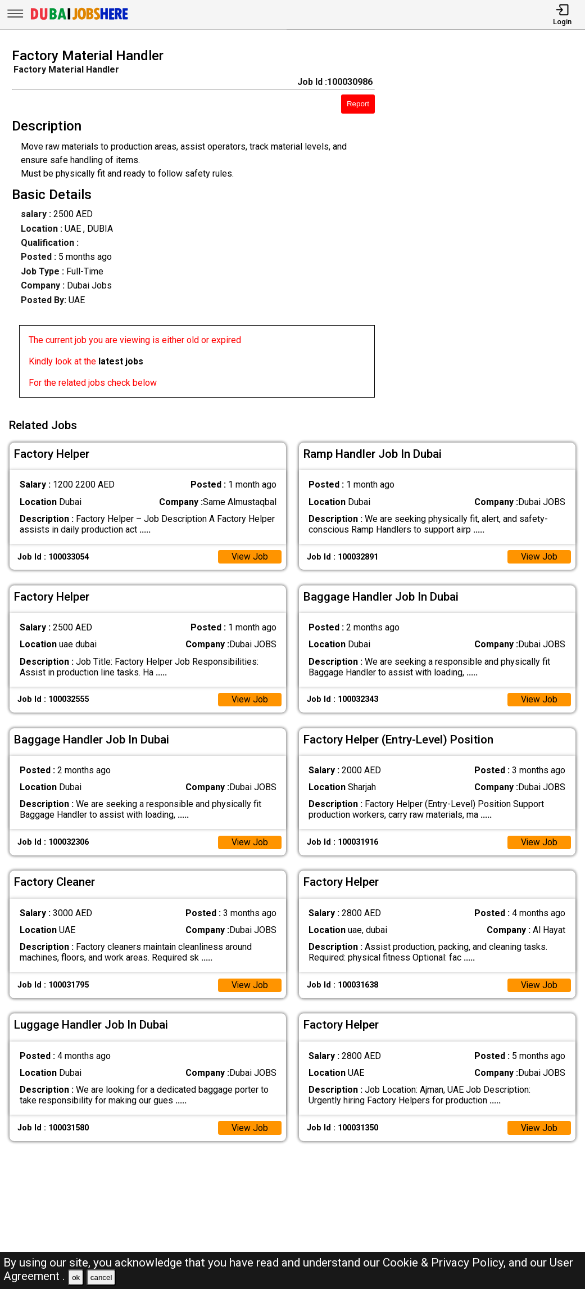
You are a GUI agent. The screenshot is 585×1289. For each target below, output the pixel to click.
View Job (249, 556)
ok (76, 1277)
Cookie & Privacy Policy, (446, 1262)
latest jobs (120, 361)
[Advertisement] (487, 226)
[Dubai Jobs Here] (79, 18)
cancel (101, 1277)
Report (358, 104)
